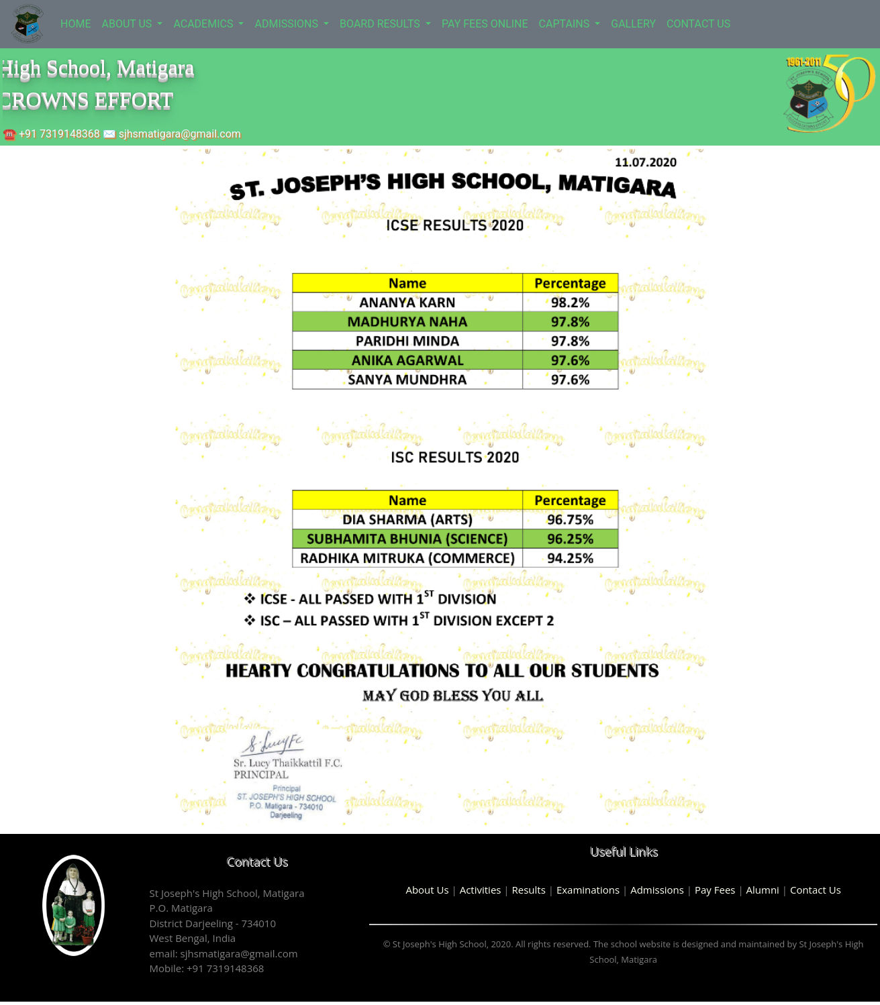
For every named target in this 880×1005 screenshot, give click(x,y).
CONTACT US (698, 23)
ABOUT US (127, 23)
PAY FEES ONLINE (485, 23)
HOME (75, 23)
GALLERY (633, 23)
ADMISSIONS (287, 23)
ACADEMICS (204, 23)
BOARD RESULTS (381, 23)
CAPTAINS (566, 23)
